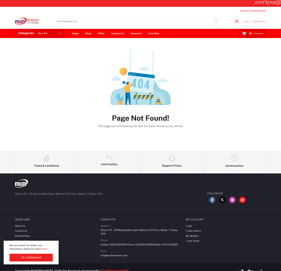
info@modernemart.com (114, 255)
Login (246, 21)
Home (75, 33)
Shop (88, 33)
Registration (259, 21)
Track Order (192, 241)
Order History (193, 230)
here (44, 248)
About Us (136, 33)
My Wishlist (192, 236)
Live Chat (153, 33)
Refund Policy (22, 236)
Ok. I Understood (31, 257)
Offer (101, 33)
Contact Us (117, 33)
